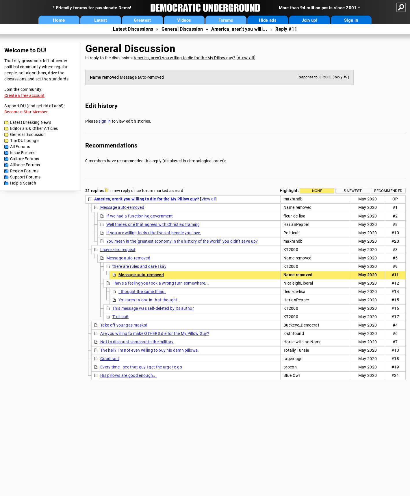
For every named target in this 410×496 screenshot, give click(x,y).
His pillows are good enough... (128, 375)
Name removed (104, 77)
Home (59, 20)
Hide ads (268, 20)
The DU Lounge (24, 140)
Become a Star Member (26, 112)
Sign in (351, 20)
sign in (105, 121)
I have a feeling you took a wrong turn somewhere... (160, 283)
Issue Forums (23, 152)
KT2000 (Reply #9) (334, 77)
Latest (100, 20)
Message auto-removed (122, 207)
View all (246, 57)
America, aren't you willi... (239, 29)
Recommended (388, 191)
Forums (225, 20)
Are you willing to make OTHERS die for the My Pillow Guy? (154, 333)
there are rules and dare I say (139, 266)
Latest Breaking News (30, 122)
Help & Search (23, 183)
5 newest (353, 191)
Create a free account (24, 95)
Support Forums (25, 177)
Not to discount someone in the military (137, 342)
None (317, 191)
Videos (184, 20)
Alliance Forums (25, 165)
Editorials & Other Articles (34, 128)
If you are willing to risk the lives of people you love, (153, 233)
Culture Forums (24, 158)
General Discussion (182, 29)
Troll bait (120, 316)
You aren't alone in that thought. (148, 300)
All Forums (20, 146)
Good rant (109, 358)
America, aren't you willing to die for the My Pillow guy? (184, 58)
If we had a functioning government (139, 216)
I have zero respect (118, 249)
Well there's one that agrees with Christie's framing (153, 224)
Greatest (142, 20)
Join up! (309, 20)
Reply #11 (286, 29)
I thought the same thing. (142, 291)
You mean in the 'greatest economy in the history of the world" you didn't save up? (182, 241)
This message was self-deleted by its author (153, 308)
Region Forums (24, 171)
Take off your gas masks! (123, 325)
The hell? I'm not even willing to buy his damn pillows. (149, 350)
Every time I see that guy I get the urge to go (141, 367)
